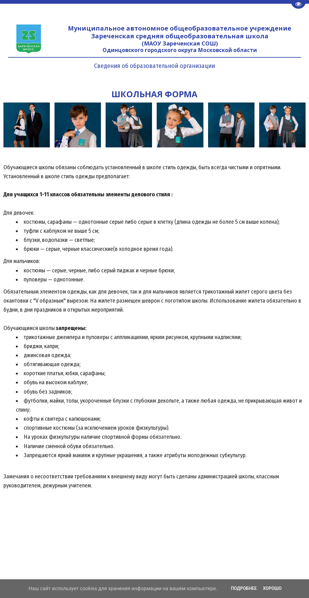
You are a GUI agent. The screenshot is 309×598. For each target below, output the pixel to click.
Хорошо (272, 588)
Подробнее (244, 588)
